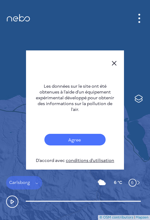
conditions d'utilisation (90, 160)
